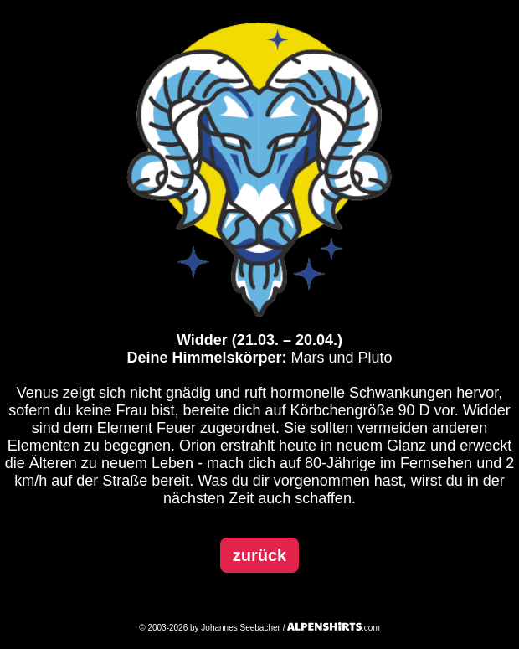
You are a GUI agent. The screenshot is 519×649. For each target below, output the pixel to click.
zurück (259, 555)
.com (333, 627)
